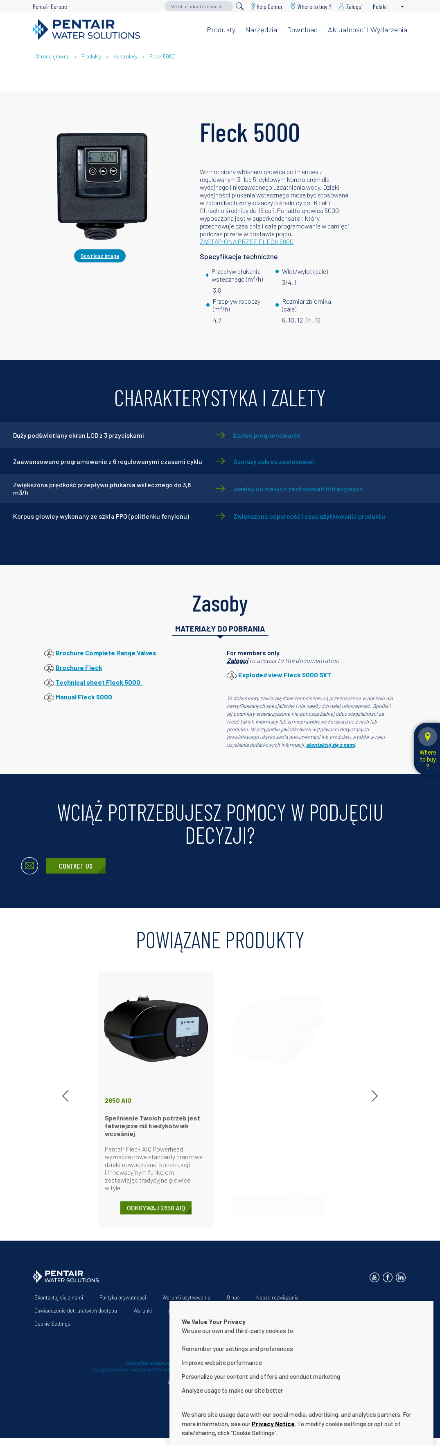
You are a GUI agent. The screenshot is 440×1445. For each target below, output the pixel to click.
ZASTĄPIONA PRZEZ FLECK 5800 (246, 241)
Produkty (221, 29)
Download (302, 29)
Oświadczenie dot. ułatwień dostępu (75, 1310)
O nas (233, 1297)
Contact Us (76, 865)
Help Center (270, 6)
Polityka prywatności (122, 1297)
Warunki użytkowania (186, 1297)
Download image (100, 256)
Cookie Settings (52, 1323)
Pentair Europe (50, 6)
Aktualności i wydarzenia (367, 29)
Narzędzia (261, 29)
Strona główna (53, 56)
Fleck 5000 (162, 56)
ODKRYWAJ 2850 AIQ (156, 1208)
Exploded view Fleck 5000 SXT (284, 675)
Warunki (142, 1310)
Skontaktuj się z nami (58, 1297)
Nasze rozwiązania (277, 1297)
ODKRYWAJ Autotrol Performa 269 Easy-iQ (277, 1204)
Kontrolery (125, 56)
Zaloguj (237, 660)
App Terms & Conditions (196, 1310)
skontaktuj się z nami (330, 745)
